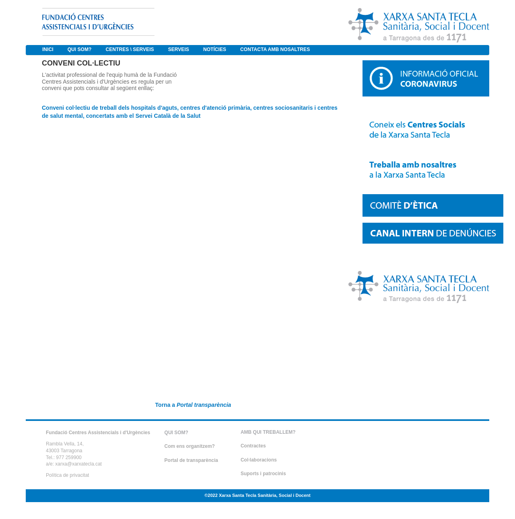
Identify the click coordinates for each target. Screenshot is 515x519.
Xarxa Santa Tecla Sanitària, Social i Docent (265, 495)
